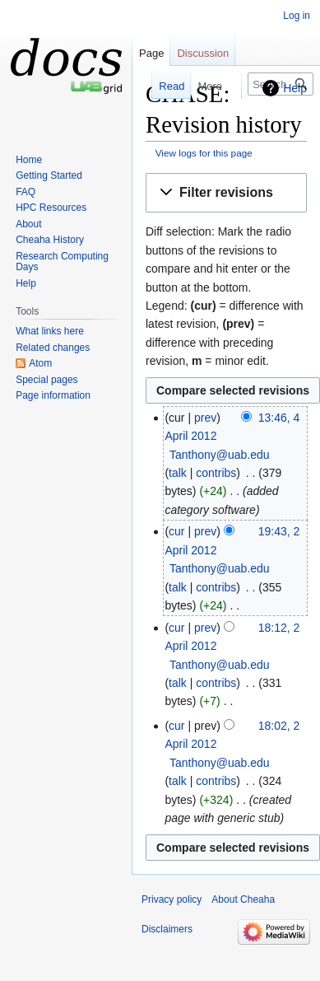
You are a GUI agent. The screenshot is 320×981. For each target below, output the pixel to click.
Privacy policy (171, 899)
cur (176, 531)
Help (295, 88)
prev (205, 417)
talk (178, 472)
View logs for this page (204, 152)
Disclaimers (166, 929)
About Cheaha (243, 899)
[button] (226, 193)
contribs (216, 472)
